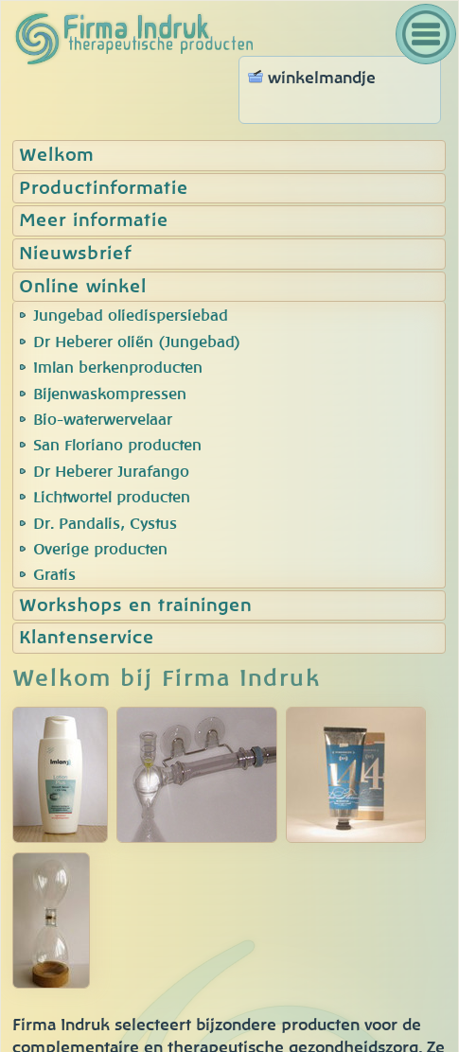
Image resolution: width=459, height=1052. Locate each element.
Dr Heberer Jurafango (111, 472)
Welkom (56, 156)
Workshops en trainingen (135, 606)
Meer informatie (93, 221)
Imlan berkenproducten (118, 368)
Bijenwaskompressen (109, 394)
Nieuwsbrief (75, 254)
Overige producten (100, 549)
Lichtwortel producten (111, 497)
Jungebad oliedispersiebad (130, 316)
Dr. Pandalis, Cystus (105, 524)
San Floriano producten (117, 445)
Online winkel (83, 287)
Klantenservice (86, 638)
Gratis (54, 575)
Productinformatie (103, 189)
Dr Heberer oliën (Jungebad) (137, 342)
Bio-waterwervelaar (102, 420)
